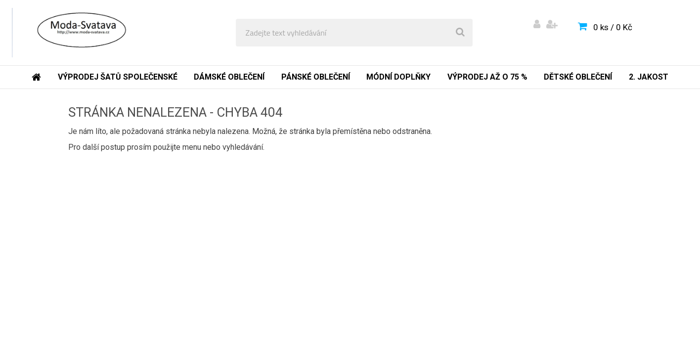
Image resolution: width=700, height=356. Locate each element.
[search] (460, 32)
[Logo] (80, 32)
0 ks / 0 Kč (612, 27)
